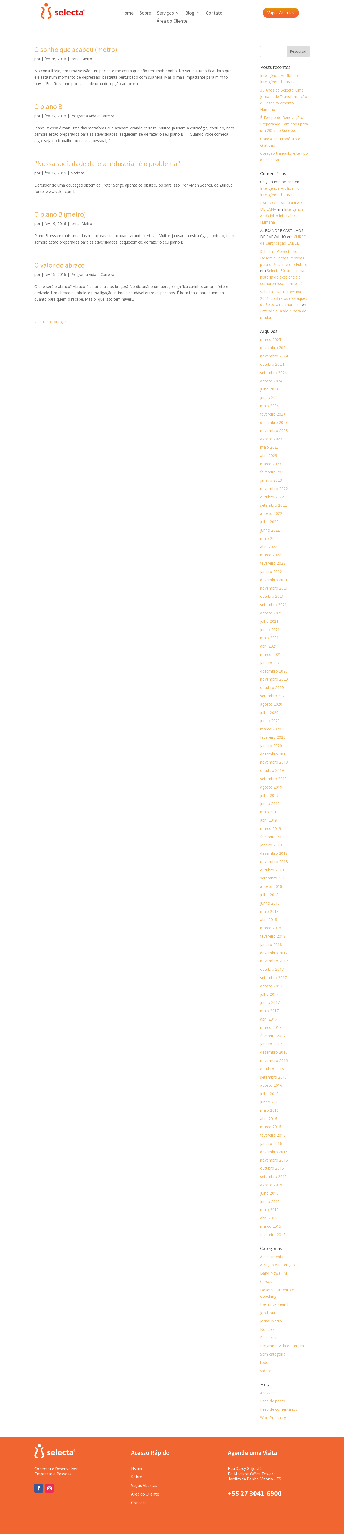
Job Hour (267, 1312)
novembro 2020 (274, 679)
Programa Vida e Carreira (92, 115)
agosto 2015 (271, 1184)
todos (265, 1362)
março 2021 (270, 654)
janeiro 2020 (271, 745)
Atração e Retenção (277, 1264)
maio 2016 (269, 1110)
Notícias (77, 172)
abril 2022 (268, 546)
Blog (190, 13)
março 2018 (270, 927)
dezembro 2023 (274, 422)
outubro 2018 (272, 869)
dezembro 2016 (274, 1052)
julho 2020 (269, 712)
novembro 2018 (274, 861)
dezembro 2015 (274, 1151)
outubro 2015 (272, 1168)
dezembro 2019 (274, 754)
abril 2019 (268, 820)
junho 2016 (270, 1101)
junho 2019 (270, 803)
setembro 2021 (273, 604)
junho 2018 (270, 903)
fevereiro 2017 (272, 1035)
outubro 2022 (272, 496)
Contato (214, 13)
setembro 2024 (273, 372)
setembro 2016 (273, 1077)
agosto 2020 (271, 704)
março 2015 (270, 1226)
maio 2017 (269, 1010)
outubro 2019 (272, 770)
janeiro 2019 (271, 844)
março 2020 (270, 728)
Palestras (268, 1337)
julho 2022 (269, 521)
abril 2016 (268, 1118)
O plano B (48, 106)
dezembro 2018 (274, 853)
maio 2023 (269, 447)
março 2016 (270, 1126)
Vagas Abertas (280, 13)
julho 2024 (269, 389)
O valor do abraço (59, 265)
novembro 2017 (274, 960)
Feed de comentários (278, 1409)
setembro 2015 (273, 1176)
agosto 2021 (271, 612)
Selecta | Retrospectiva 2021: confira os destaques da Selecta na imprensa (283, 298)
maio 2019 (269, 811)
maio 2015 (269, 1209)
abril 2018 (268, 919)
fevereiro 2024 (272, 414)
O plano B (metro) (60, 214)
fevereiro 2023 (272, 471)
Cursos (266, 1281)
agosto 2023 (271, 438)
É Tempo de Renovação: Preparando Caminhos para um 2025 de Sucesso (284, 124)
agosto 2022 (271, 513)
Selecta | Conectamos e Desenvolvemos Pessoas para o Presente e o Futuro (283, 258)
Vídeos (266, 1370)
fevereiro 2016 (272, 1135)
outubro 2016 (272, 1068)
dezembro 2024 (274, 347)
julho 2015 (269, 1193)
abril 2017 (268, 1019)
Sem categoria (272, 1354)
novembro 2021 (274, 588)
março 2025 (270, 339)
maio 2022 (269, 538)
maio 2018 (269, 911)
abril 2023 (268, 455)
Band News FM (273, 1273)
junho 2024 (270, 397)
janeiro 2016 (271, 1143)
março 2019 (270, 828)
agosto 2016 (271, 1085)
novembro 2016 (274, 1060)
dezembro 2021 (274, 579)
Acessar (267, 1392)
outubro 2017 (272, 969)
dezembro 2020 (274, 671)
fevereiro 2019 (272, 836)
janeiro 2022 (271, 571)
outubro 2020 (272, 687)
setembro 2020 (273, 695)
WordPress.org (273, 1417)
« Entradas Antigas (50, 321)
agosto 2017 (271, 985)
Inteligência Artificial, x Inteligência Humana (282, 216)
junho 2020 (270, 720)
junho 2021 (270, 629)
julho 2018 (269, 894)
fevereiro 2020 (272, 737)
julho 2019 (269, 795)
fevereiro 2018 (272, 936)
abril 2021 (268, 646)
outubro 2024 (272, 364)
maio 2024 (269, 405)
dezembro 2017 (274, 952)
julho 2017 (269, 994)
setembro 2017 (273, 977)
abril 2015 (268, 1217)
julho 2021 (269, 621)
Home (127, 13)
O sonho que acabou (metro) (75, 49)
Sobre (145, 13)
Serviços (165, 13)
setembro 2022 (273, 505)
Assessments (271, 1256)
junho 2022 (270, 530)
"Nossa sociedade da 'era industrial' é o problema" (107, 163)
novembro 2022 (274, 488)
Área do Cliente (172, 21)
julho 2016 (269, 1093)
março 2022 (270, 554)
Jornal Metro (81, 58)
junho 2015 (270, 1201)
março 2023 (270, 463)
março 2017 (270, 1027)
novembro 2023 (274, 430)
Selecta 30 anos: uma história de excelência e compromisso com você (282, 277)
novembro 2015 (274, 1160)
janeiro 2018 (271, 944)
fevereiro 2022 (272, 563)
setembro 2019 (273, 778)
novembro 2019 (274, 762)
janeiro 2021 (271, 662)
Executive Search (274, 1304)
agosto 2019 (271, 787)
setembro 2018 (273, 878)
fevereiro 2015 (272, 1234)
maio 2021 (269, 637)
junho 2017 (270, 1002)
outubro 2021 (272, 596)
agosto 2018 (271, 886)
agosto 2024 (271, 381)
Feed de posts (272, 1400)
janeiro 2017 (271, 1043)
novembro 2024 (274, 355)
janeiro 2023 (271, 480)
